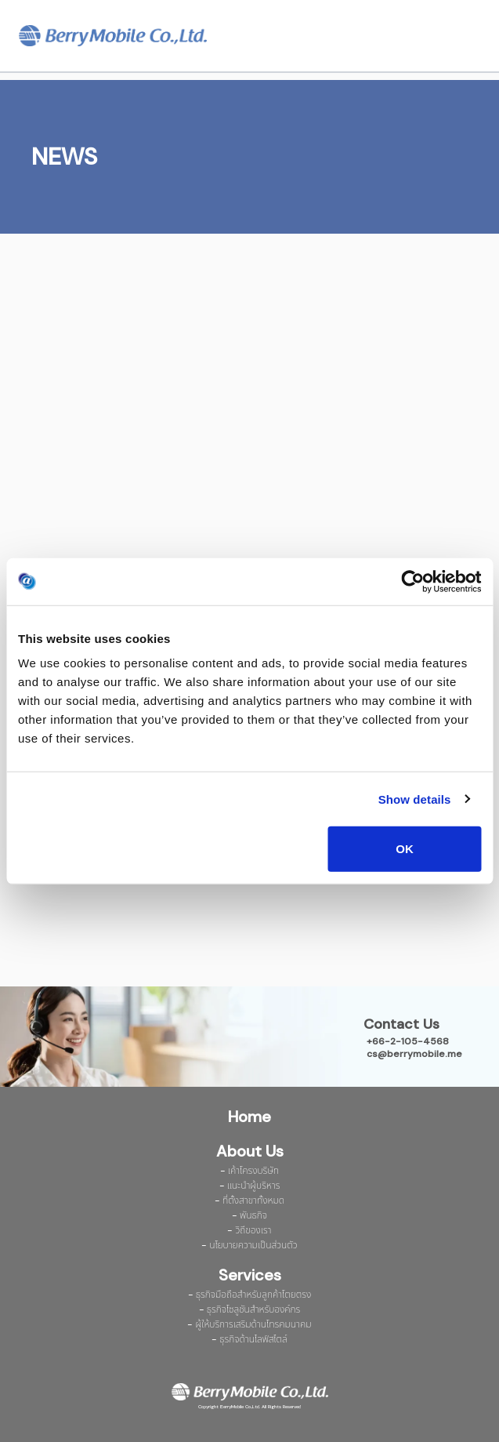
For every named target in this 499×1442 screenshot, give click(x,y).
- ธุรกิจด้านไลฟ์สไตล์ (249, 1339)
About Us (250, 1151)
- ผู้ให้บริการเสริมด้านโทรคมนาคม (249, 1324)
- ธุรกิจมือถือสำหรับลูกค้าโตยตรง (250, 1294)
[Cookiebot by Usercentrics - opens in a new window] (412, 581)
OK (405, 848)
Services (250, 1275)
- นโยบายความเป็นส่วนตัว (249, 1245)
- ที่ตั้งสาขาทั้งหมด (249, 1200)
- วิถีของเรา (249, 1230)
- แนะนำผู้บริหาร (249, 1185)
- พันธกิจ (249, 1215)
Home (249, 1116)
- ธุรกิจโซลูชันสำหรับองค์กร (250, 1309)
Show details (414, 798)
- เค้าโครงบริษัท (249, 1170)
